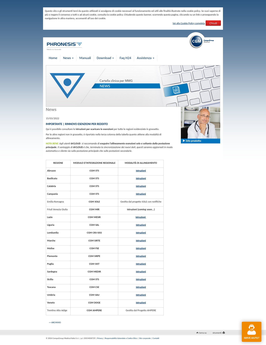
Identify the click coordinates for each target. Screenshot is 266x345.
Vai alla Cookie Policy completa (189, 23)
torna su (203, 333)
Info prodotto (192, 141)
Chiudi (213, 23)
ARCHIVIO (56, 322)
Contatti (156, 338)
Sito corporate (145, 338)
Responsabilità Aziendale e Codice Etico (121, 338)
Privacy (100, 338)
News (68, 58)
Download (105, 58)
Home (53, 58)
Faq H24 (125, 58)
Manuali (85, 58)
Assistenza (145, 58)
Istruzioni (141, 170)
